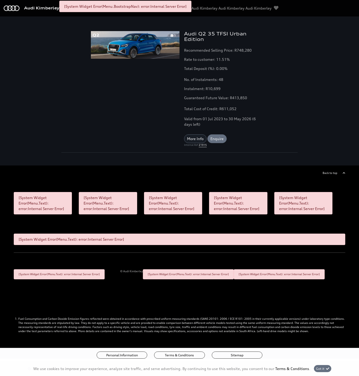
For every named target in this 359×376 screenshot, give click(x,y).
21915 (203, 145)
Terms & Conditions (179, 355)
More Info (195, 138)
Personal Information (122, 355)
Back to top (330, 173)
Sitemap (237, 355)
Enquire (217, 138)
